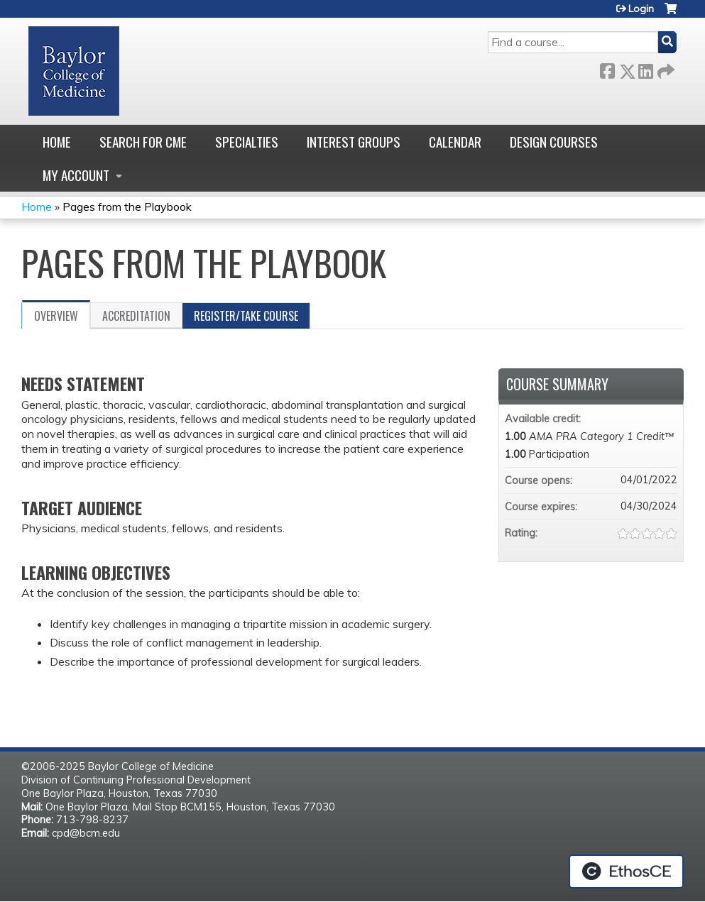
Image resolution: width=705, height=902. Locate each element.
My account (76, 175)
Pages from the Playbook (127, 206)
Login (641, 8)
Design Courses (554, 141)
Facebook (607, 68)
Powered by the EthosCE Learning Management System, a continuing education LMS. (626, 871)
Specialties (246, 141)
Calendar (455, 141)
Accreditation (136, 315)
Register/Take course (246, 315)
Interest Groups (353, 141)
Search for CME (143, 141)
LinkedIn (645, 68)
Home (57, 141)
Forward (664, 68)
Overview (56, 315)
